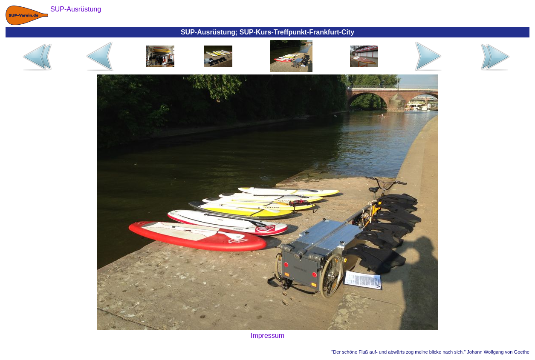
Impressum (267, 335)
